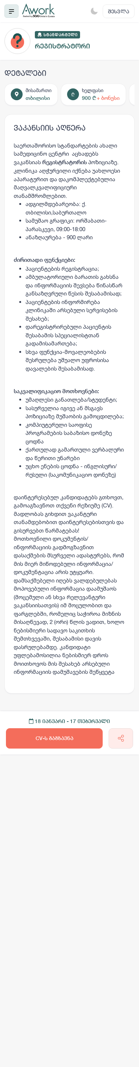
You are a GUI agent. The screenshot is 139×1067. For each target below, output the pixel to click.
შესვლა (118, 11)
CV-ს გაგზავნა (54, 738)
